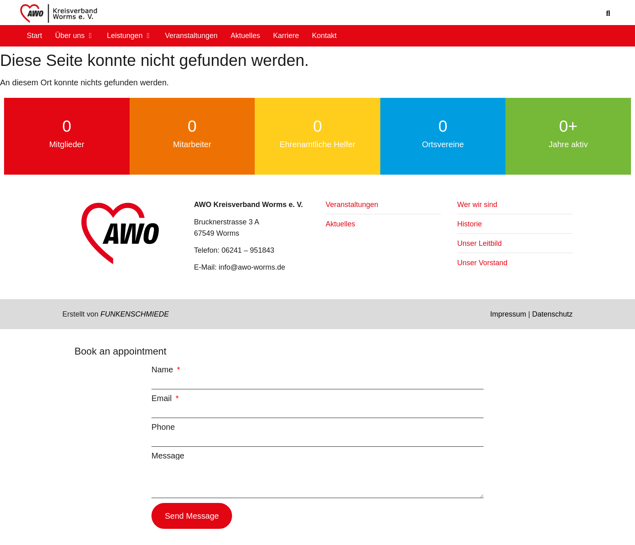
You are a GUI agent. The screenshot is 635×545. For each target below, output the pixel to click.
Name (163, 369)
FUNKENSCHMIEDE (134, 314)
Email (162, 398)
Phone (163, 427)
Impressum (508, 314)
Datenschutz (552, 314)
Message (167, 456)
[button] (608, 13)
